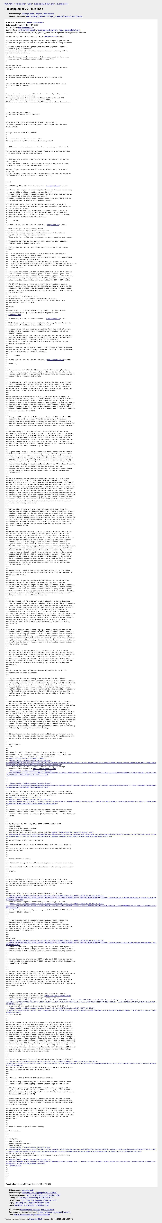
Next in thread (69, 16)
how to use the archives (23, 1215)
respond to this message (30, 1210)
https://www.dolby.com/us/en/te (57, 996)
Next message (31, 16)
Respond (38, 14)
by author (67, 1212)
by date (40, 1212)
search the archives (42, 1215)
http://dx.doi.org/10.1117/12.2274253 (25, 798)
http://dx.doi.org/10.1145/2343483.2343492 (27, 759)
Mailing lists (20, 4)
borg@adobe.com (25, 27)
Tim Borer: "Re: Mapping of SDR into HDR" (32, 1205)
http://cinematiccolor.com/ (44, 769)
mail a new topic (47, 1210)
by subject (58, 1212)
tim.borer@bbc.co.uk (26, 30)
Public (29, 4)
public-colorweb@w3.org (44, 4)
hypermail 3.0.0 (35, 1219)
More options (49, 14)
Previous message (46, 16)
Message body (28, 14)
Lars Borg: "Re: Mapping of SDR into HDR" (39, 1193)
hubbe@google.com (35, 22)
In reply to (59, 16)
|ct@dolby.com (15, 1166)
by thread (48, 1212)
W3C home (9, 4)
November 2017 (62, 4)
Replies (79, 16)
